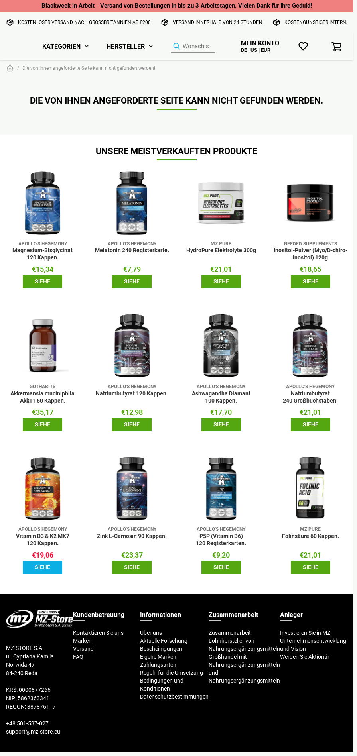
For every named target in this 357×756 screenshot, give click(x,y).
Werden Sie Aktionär (304, 657)
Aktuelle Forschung (163, 641)
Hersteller (126, 46)
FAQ (78, 657)
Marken (82, 641)
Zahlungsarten (158, 665)
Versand (83, 649)
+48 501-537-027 (27, 723)
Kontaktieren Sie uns (98, 633)
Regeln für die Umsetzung (171, 672)
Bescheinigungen (161, 649)
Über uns (151, 633)
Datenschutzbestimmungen (174, 696)
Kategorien (61, 46)
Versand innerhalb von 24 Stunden (217, 22)
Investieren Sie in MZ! (306, 633)
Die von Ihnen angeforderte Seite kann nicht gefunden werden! (88, 68)
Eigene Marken (158, 657)
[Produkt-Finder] (193, 47)
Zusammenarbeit (230, 633)
